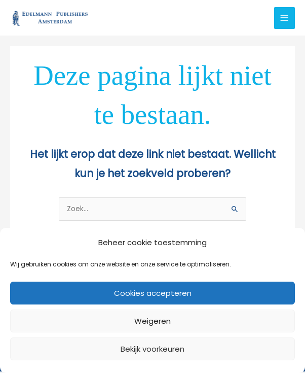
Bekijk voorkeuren (152, 349)
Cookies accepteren (153, 293)
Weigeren (152, 321)
